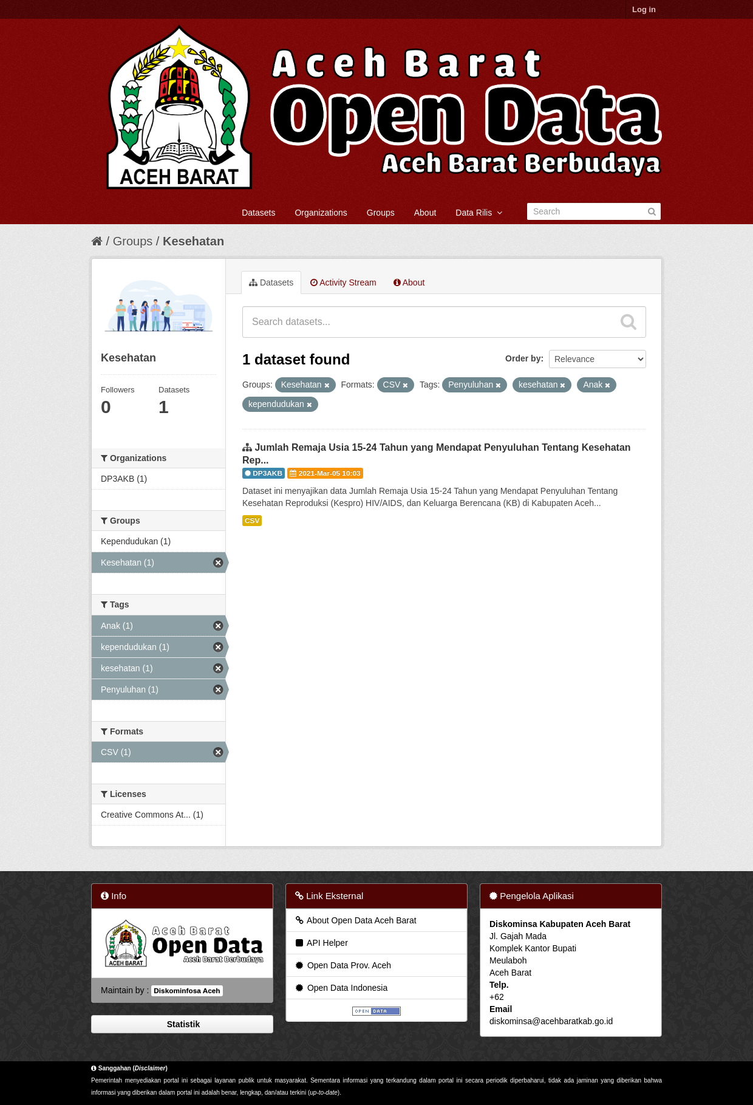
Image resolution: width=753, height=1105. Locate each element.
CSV (252, 520)
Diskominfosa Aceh (187, 991)
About (425, 212)
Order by (522, 358)
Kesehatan (193, 241)
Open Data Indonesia (340, 988)
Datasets (258, 212)
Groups (381, 212)
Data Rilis (478, 212)
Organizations (321, 212)
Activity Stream (343, 282)
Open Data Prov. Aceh (342, 965)
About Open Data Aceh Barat (355, 920)
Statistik (182, 1024)
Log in (644, 9)
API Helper (321, 943)
